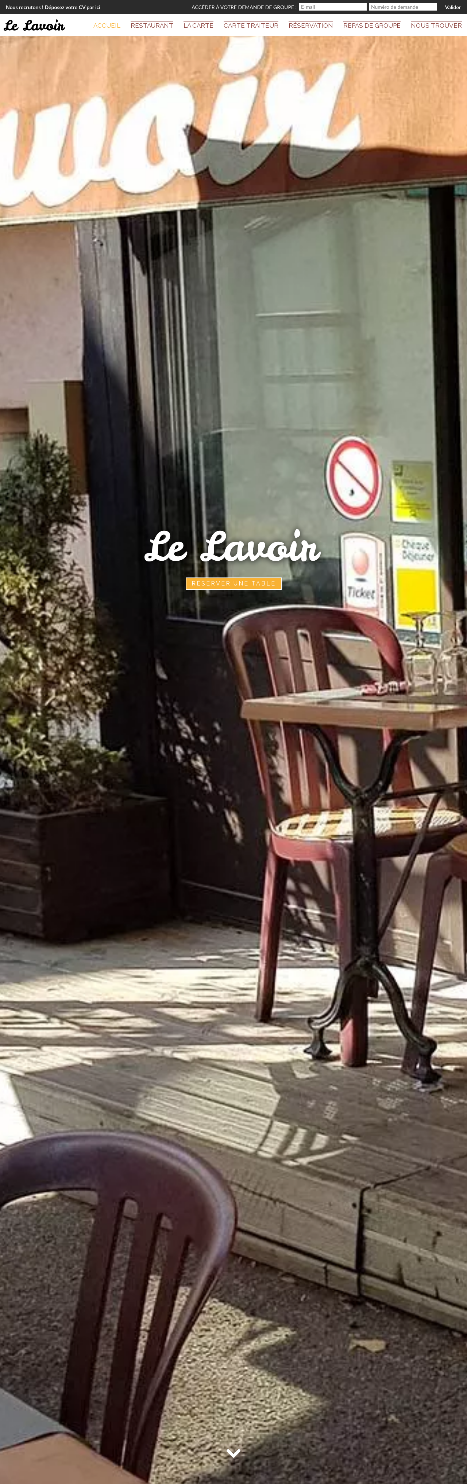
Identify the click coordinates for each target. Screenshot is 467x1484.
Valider (453, 7)
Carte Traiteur (251, 25)
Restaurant (152, 25)
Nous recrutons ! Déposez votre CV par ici (53, 7)
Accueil (106, 25)
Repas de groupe (372, 25)
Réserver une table (234, 583)
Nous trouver (436, 25)
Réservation (311, 25)
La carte (198, 25)
